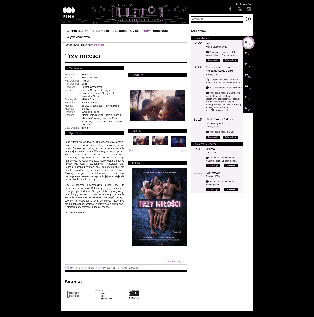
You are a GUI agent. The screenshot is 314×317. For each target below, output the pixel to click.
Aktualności (100, 31)
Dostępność (130, 267)
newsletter (108, 267)
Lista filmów (86, 45)
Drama (210, 149)
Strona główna (72, 45)
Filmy (146, 31)
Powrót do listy (173, 261)
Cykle (134, 31)
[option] (157, 289)
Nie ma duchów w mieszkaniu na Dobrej (220, 68)
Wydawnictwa (78, 37)
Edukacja (120, 31)
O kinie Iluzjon (77, 31)
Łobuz (210, 43)
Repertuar (160, 31)
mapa (90, 267)
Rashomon (213, 172)
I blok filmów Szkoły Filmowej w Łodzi (219, 121)
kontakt (75, 267)
